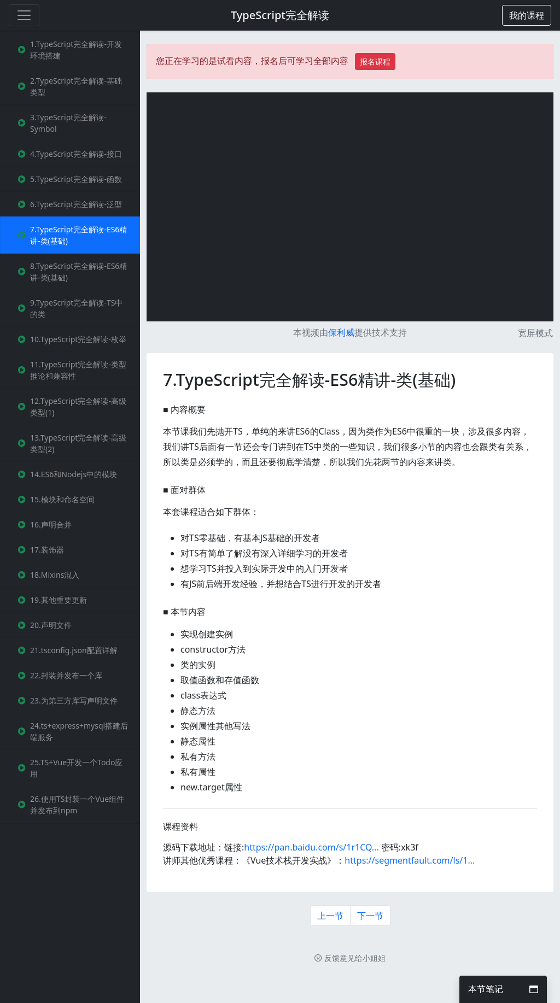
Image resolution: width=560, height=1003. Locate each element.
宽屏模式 (535, 333)
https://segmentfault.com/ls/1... (410, 860)
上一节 (330, 916)
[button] (526, 15)
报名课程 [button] (375, 61)
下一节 (370, 916)
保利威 (341, 332)
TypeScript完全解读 (280, 15)
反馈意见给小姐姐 (350, 958)
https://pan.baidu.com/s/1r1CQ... (311, 847)
